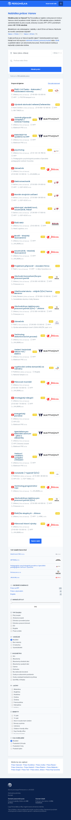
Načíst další (35, 541)
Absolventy (15, 659)
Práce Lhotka (40, 765)
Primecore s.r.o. (15, 572)
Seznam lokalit (40, 799)
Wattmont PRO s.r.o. (17, 554)
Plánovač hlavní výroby (25, 524)
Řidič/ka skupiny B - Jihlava (27, 513)
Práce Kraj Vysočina (53, 770)
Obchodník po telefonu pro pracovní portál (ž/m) (26, 499)
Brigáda (12, 594)
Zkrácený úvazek (17, 618)
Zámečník (19, 168)
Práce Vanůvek (16, 765)
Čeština (15, 697)
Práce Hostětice (29, 765)
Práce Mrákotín (52, 767)
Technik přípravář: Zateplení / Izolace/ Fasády (22, 120)
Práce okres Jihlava (37, 770)
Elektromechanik (22, 181)
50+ (12, 656)
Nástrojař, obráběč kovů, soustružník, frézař (26, 209)
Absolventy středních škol (19, 661)
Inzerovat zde (51, 4)
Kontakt (10, 795)
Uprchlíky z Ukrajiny (17, 680)
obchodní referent (32, 40)
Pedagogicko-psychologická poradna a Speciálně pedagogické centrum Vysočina (27, 566)
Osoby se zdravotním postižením (22, 674)
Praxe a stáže (16, 631)
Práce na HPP (14, 588)
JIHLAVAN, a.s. (15, 577)
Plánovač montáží (23, 382)
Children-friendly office (19, 729)
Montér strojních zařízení (26, 195)
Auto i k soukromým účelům (21, 721)
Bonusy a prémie (17, 723)
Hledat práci (35, 69)
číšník (57, 40)
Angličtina (15, 692)
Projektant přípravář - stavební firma (31, 266)
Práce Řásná (51, 765)
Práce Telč (25, 770)
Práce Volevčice (17, 767)
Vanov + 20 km (29, 34)
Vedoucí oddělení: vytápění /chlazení (18, 457)
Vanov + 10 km (13, 34)
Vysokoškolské (16, 648)
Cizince (13, 667)
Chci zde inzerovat (54, 83)
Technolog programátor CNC (25, 487)
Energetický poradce (19, 415)
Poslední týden (16, 749)
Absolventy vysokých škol (19, 664)
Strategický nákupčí (23, 398)
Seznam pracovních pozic (16, 799)
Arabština (15, 695)
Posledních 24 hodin (18, 743)
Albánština (16, 689)
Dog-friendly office (18, 731)
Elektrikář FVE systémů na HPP (21, 136)
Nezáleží (14, 640)
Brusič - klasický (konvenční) (21, 237)
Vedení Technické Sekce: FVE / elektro (22, 352)
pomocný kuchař (45, 40)
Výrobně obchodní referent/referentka (32, 105)
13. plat (14, 716)
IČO (12, 626)
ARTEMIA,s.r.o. (15, 560)
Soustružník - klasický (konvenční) (24, 252)
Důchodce (14, 669)
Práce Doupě (15, 770)
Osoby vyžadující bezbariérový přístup (23, 677)
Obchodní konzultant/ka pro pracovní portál (27, 277)
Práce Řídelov (40, 767)
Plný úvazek (15, 615)
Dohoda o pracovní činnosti (20, 623)
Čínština (15, 700)
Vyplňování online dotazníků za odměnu (29, 368)
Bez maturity (15, 642)
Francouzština (17, 702)
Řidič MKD (19, 223)
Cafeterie (15, 726)
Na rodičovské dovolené (19, 672)
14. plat (14, 718)
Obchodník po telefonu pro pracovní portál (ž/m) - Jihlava (29, 307)
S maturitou (15, 645)
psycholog (19, 150)
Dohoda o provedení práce (20, 621)
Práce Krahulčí (29, 767)
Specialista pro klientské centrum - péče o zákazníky (22, 435)
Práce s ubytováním (16, 591)
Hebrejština (16, 705)
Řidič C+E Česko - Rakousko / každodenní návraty (27, 90)
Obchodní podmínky (14, 793)
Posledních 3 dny (17, 746)
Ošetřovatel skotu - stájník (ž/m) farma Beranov (33, 292)
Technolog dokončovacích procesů (25, 336)
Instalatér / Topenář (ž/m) (26, 473)
